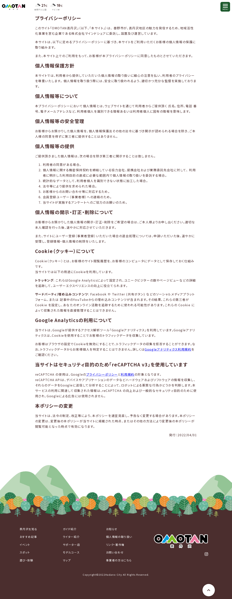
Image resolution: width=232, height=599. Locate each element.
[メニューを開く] (225, 7)
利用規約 (127, 374)
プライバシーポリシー (102, 374)
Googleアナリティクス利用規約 (168, 349)
